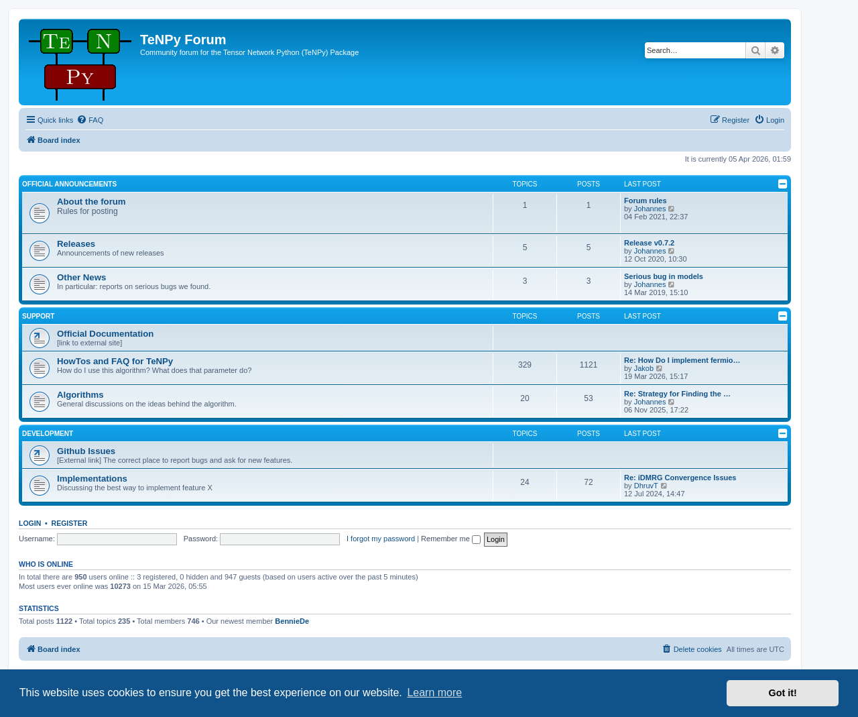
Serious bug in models (663, 276)
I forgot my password (381, 539)
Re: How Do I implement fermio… (682, 360)
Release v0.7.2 (649, 243)
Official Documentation (105, 334)
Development (47, 433)
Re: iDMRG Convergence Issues (680, 478)
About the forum (91, 202)
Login (30, 523)
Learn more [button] (434, 692)
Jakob (644, 368)
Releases (76, 244)
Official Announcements (69, 184)
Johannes (650, 209)
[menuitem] (89, 120)
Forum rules (645, 201)
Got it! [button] (783, 692)
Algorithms (80, 395)
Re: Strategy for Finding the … (677, 394)
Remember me (451, 539)
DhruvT (646, 486)
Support (38, 316)
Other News (81, 277)
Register (70, 523)
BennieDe (292, 621)
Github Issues (86, 451)
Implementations (92, 479)
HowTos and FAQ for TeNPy (115, 361)
